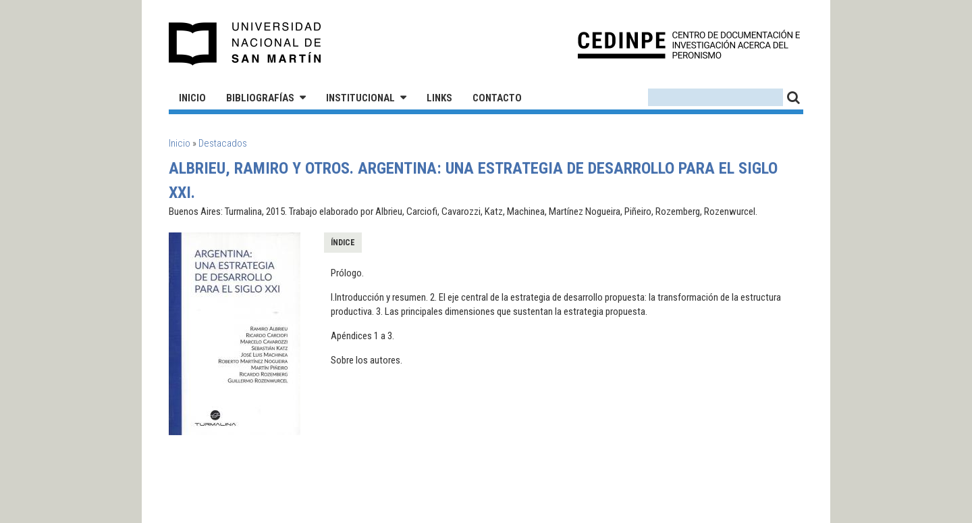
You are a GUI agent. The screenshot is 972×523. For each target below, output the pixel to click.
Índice (343, 242)
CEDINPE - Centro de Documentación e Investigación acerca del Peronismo (689, 44)
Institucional (360, 98)
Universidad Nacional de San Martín (245, 44)
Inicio (192, 98)
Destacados (222, 143)
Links (439, 98)
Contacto (497, 98)
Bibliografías (260, 98)
